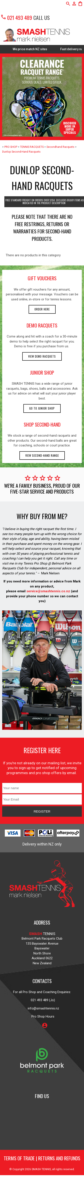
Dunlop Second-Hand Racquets (21, 151)
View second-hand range (42, 455)
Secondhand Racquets (60, 146)
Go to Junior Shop (42, 408)
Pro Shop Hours (42, 1016)
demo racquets (42, 325)
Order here (42, 309)
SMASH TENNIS (41, 1169)
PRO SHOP (10, 146)
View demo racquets (42, 356)
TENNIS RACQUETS (32, 146)
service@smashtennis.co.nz (48, 591)
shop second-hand (42, 424)
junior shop (42, 372)
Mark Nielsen (50, 573)
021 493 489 (16, 17)
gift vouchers (42, 278)
